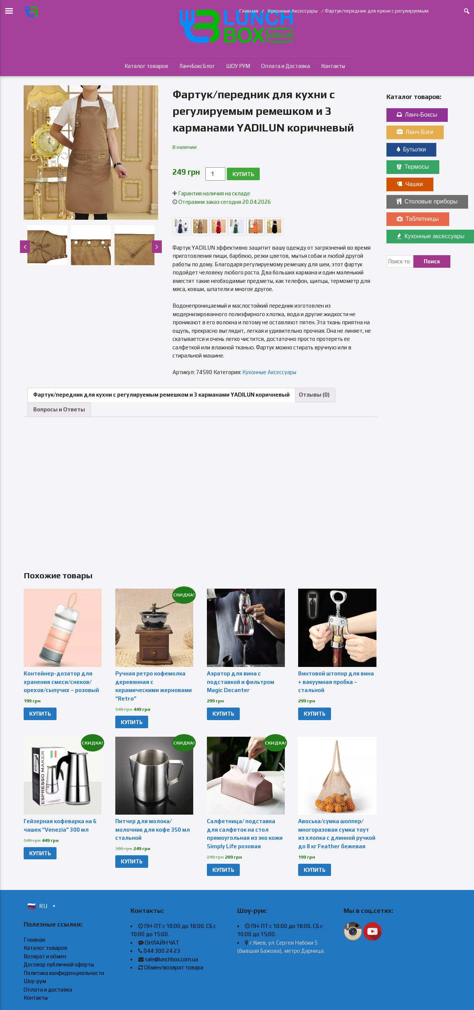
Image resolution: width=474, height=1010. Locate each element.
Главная (248, 11)
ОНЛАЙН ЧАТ (162, 942)
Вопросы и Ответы (59, 409)
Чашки (410, 184)
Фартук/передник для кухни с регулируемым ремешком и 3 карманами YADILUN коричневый (161, 394)
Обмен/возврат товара (173, 967)
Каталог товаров (146, 66)
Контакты (333, 66)
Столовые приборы (427, 201)
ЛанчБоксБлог (197, 66)
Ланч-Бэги (415, 132)
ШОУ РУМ (238, 66)
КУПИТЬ (243, 174)
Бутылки (411, 149)
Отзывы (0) (314, 394)
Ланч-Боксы (417, 115)
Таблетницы (418, 219)
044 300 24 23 (162, 951)
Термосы (413, 167)
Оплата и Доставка (285, 66)
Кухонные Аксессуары (293, 11)
